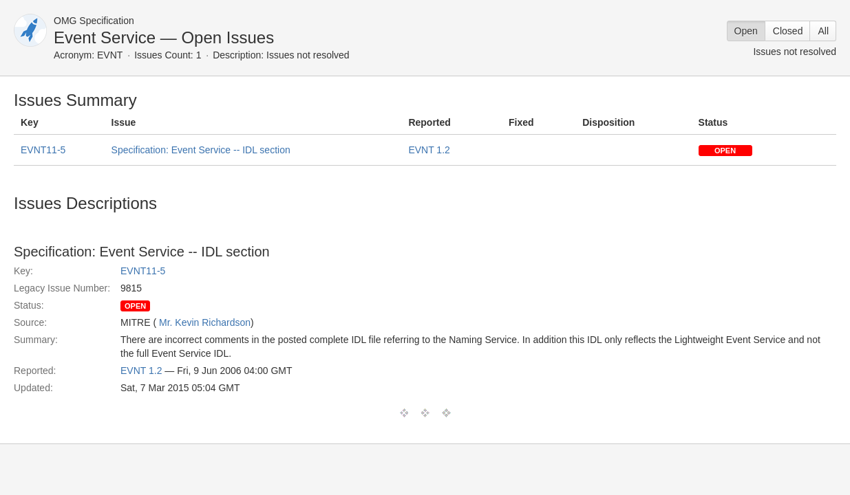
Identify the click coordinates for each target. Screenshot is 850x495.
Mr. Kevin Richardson (205, 322)
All (823, 30)
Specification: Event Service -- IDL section (200, 149)
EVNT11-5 (43, 149)
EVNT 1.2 (428, 149)
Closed (788, 30)
